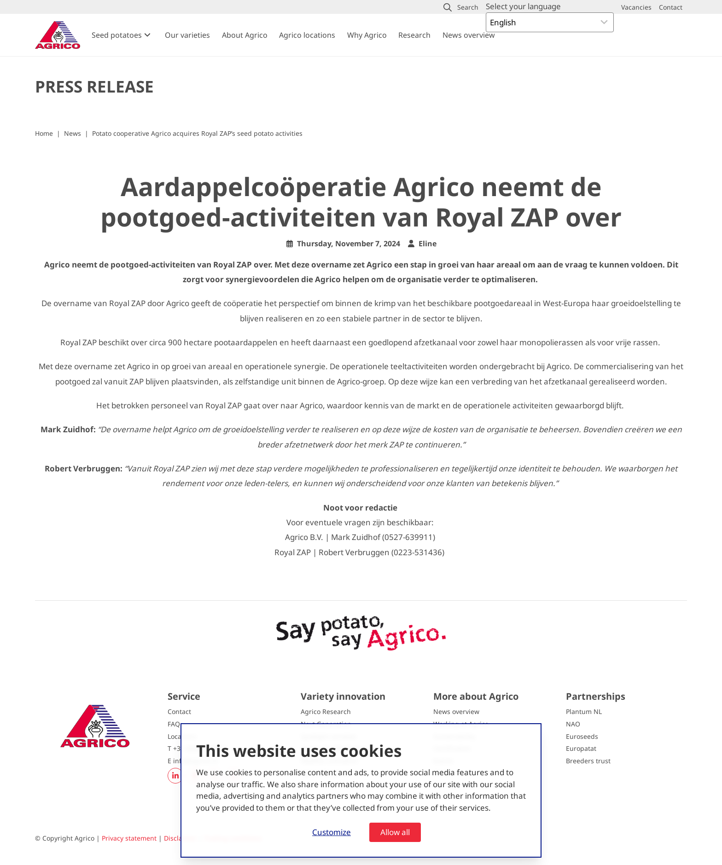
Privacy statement (129, 838)
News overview (469, 35)
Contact (179, 711)
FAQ (174, 724)
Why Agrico (367, 35)
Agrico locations (307, 35)
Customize (331, 832)
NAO (573, 724)
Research (414, 35)
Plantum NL (584, 711)
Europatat (581, 748)
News (72, 133)
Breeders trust (588, 760)
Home (44, 133)
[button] (460, 7)
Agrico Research (326, 711)
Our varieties (187, 35)
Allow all (395, 832)
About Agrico (245, 35)
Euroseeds (582, 736)
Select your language (523, 6)
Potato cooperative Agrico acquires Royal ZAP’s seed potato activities (197, 133)
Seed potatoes (117, 35)
